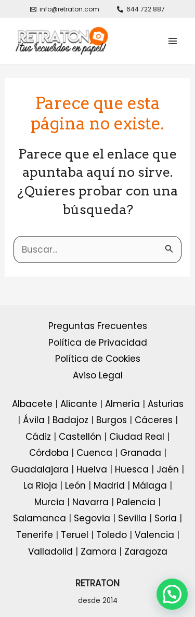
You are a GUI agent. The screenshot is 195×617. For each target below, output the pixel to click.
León (75, 485)
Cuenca (94, 453)
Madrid (109, 485)
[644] (141, 9)
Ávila (34, 420)
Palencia (135, 502)
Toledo (111, 535)
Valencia (154, 535)
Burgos (111, 420)
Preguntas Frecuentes (97, 326)
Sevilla (132, 518)
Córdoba (49, 453)
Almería (122, 404)
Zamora (98, 551)
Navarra (90, 502)
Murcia (49, 502)
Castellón (80, 436)
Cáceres (154, 420)
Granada (140, 453)
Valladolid (50, 551)
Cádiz (38, 436)
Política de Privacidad (97, 342)
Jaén (168, 469)
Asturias (166, 404)
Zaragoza (145, 551)
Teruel (74, 535)
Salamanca (39, 518)
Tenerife (34, 535)
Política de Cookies (97, 358)
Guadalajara (40, 469)
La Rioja (40, 485)
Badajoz (70, 420)
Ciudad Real (136, 436)
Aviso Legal (98, 375)
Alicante (78, 404)
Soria (165, 518)
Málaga (150, 485)
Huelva (91, 469)
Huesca (132, 469)
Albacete (32, 404)
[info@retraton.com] (65, 9)
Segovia (92, 518)
